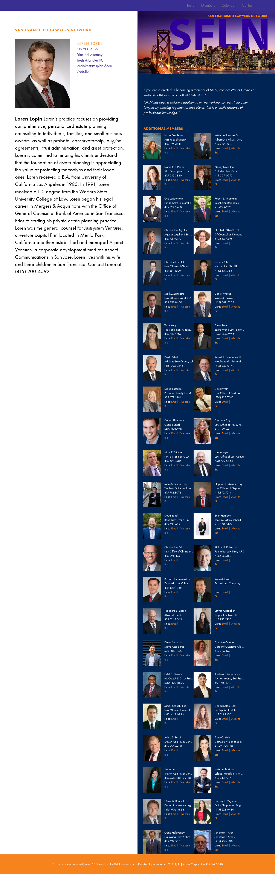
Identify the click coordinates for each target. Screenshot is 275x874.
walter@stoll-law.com (159, 95)
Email (174, 148)
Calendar (228, 5)
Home (189, 5)
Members (208, 5)
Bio (166, 152)
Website (82, 71)
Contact (248, 5)
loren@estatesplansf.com (94, 65)
